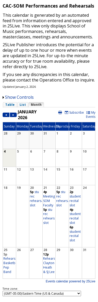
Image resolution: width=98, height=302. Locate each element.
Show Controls (19, 97)
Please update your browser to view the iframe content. (49, 105)
